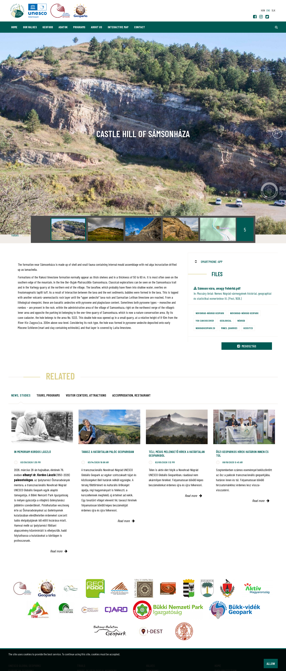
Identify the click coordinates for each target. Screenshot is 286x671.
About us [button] (96, 27)
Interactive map (118, 27)
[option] (68, 229)
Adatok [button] (63, 27)
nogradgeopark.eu (205, 328)
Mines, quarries (229, 328)
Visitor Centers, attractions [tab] (86, 395)
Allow (271, 663)
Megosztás (246, 346)
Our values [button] (30, 27)
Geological (225, 320)
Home (14, 27)
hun (263, 10)
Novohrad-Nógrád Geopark (210, 313)
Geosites (248, 328)
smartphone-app (211, 262)
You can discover (205, 320)
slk (273, 10)
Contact (139, 27)
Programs (79, 27)
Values (15, 235)
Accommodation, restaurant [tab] (131, 395)
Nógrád (241, 320)
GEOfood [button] (47, 27)
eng (268, 10)
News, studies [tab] (20, 395)
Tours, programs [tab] (48, 395)
